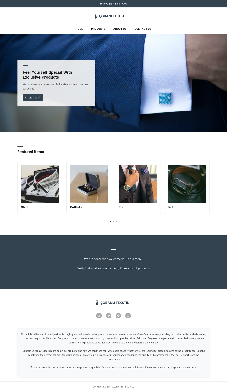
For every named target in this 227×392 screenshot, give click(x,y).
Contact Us (142, 28)
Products (98, 28)
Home (80, 28)
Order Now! (32, 97)
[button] (110, 221)
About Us (119, 28)
